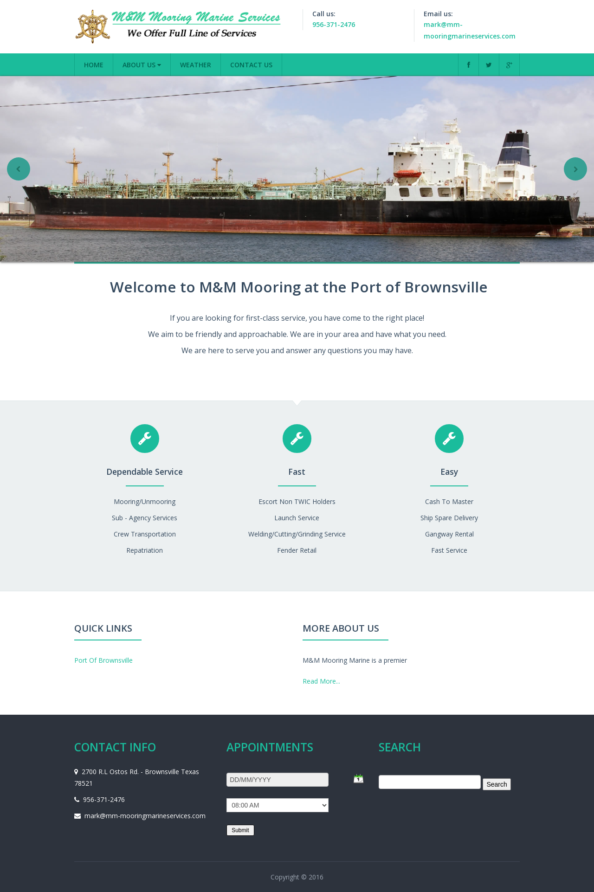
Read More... (321, 681)
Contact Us (251, 64)
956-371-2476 (333, 24)
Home (93, 64)
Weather (195, 64)
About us (142, 64)
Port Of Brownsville (103, 660)
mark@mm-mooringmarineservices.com (145, 815)
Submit (240, 830)
